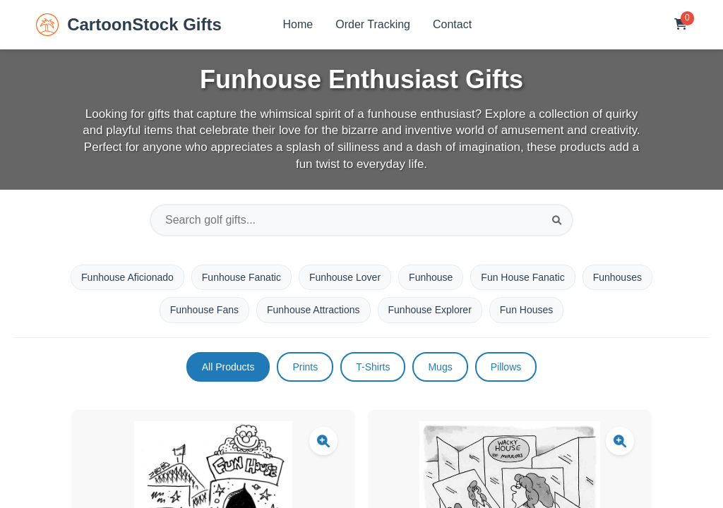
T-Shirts (373, 367)
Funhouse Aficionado (127, 277)
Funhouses (617, 277)
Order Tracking (372, 24)
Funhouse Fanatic (241, 277)
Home (298, 24)
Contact (452, 24)
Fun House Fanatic (522, 277)
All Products (228, 367)
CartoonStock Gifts (129, 24)
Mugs (440, 367)
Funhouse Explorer (430, 309)
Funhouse (431, 277)
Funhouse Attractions (313, 309)
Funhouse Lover (345, 277)
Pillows (506, 367)
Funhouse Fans (204, 309)
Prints (305, 367)
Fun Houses (526, 309)
